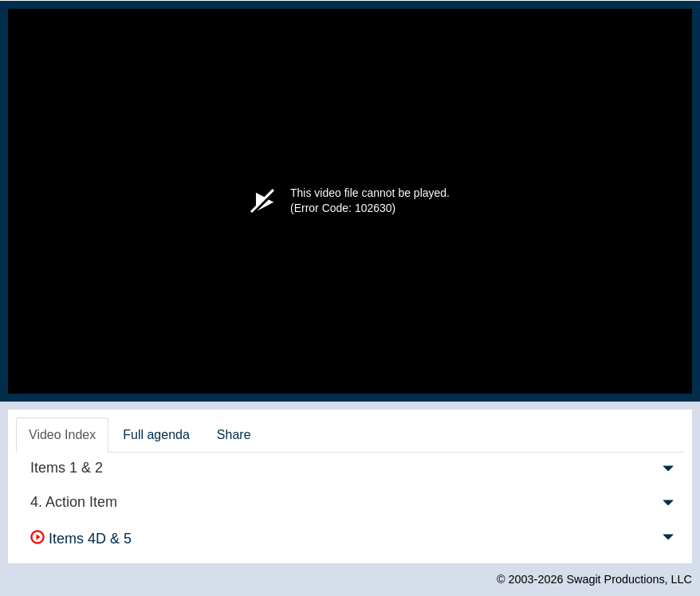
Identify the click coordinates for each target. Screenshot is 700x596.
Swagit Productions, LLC (629, 579)
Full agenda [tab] (156, 434)
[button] (668, 472)
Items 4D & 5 (81, 539)
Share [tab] (234, 434)
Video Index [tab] (62, 434)
